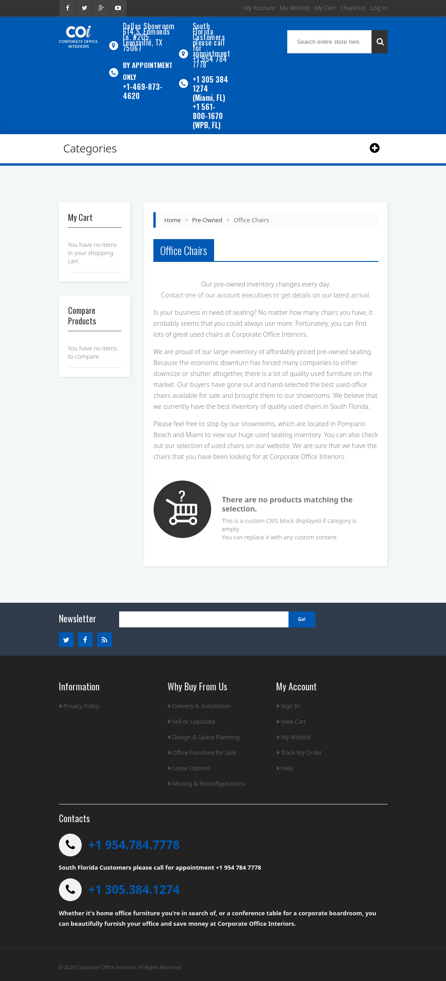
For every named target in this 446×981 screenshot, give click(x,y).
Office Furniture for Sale (202, 752)
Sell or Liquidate (191, 721)
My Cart (325, 8)
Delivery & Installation (199, 706)
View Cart (291, 721)
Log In (378, 8)
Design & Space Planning (204, 737)
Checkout (352, 8)
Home (172, 220)
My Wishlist (295, 8)
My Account (259, 8)
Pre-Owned (207, 220)
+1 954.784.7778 (134, 844)
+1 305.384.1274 (134, 889)
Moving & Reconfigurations (206, 783)
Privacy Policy (79, 706)
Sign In (287, 706)
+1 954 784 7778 (210, 61)
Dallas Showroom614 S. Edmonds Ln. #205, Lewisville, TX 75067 (149, 37)
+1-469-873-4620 (143, 91)
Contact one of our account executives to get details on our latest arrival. (266, 295)
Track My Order (299, 752)
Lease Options (189, 768)
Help (285, 768)
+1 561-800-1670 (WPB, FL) (208, 115)
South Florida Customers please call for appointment (212, 40)
